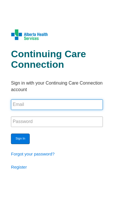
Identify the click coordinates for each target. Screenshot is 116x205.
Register (19, 167)
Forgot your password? (32, 153)
